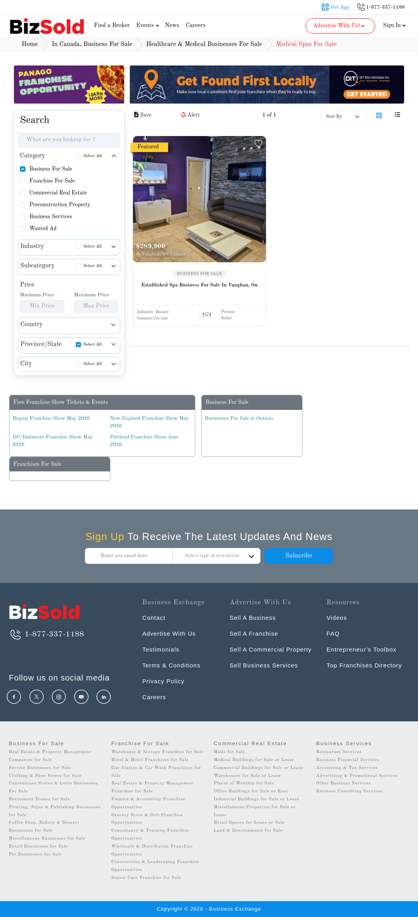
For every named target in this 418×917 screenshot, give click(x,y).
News (172, 26)
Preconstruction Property (60, 205)
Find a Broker (112, 26)
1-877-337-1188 (46, 634)
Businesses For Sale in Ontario (239, 418)
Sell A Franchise (254, 633)
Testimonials (161, 649)
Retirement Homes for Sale (39, 799)
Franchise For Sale (52, 181)
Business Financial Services (347, 760)
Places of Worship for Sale (244, 783)
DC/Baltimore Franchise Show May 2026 (53, 441)
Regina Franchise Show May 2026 (51, 418)
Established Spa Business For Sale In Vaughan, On (199, 285)
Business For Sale (50, 169)
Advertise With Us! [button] (339, 26)
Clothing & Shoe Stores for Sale (45, 776)
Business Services (50, 216)
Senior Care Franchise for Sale (146, 878)
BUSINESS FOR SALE (199, 274)
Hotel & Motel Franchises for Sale (150, 760)
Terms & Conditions (171, 665)
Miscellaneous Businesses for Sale (47, 838)
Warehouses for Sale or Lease (247, 776)
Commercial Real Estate (58, 193)
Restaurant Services (339, 752)
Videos (337, 617)
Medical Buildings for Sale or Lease (254, 760)
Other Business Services (343, 783)
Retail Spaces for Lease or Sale (249, 823)
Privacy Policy (163, 681)
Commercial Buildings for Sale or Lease (258, 768)
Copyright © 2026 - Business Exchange (209, 909)
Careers (196, 26)
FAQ (333, 633)
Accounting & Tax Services (347, 768)
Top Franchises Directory (364, 665)
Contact (154, 617)
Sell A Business (253, 617)
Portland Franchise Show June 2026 (144, 441)
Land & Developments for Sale (248, 831)
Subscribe (298, 556)
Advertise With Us (169, 633)
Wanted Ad (43, 228)
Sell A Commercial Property (271, 649)
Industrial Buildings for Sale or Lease (256, 799)
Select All (92, 156)
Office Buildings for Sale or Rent (251, 791)
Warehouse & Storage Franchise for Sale (157, 752)
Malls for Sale (229, 752)
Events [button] (148, 26)
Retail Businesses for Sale (38, 846)
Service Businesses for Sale (40, 768)
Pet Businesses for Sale (35, 854)
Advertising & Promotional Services (357, 776)
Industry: (153, 312)
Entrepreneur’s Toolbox (362, 649)
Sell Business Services (264, 665)
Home (30, 44)
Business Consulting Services (349, 791)
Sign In (394, 25)
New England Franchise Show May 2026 (149, 422)
